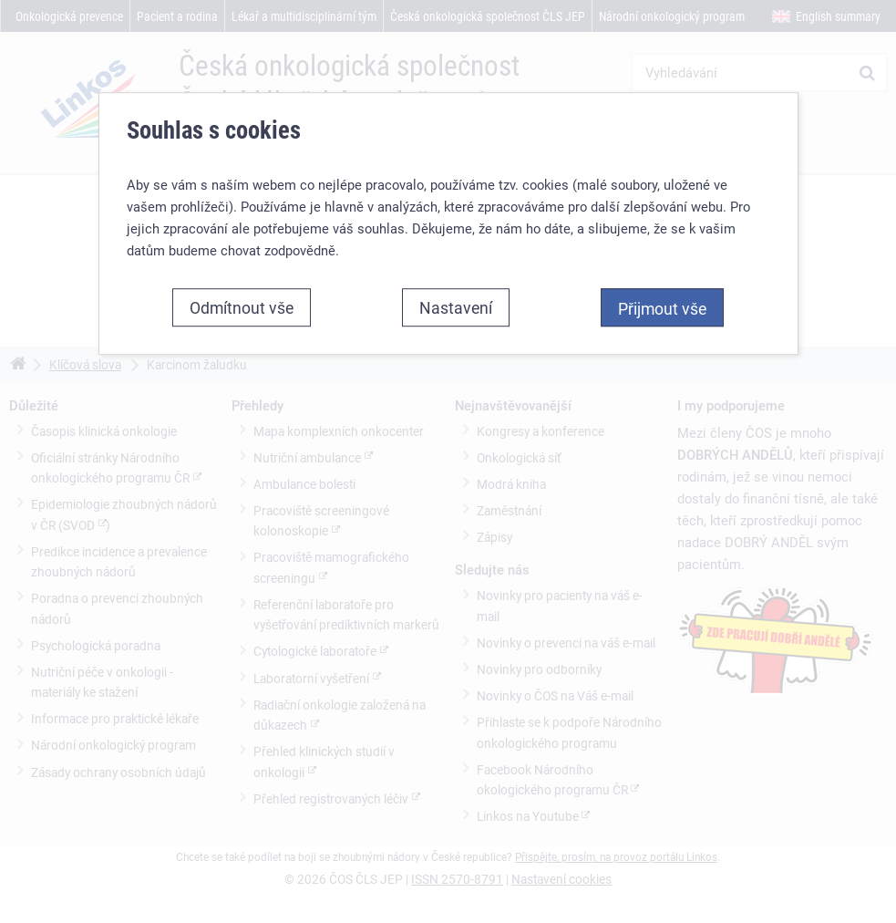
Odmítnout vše (242, 307)
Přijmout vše (662, 308)
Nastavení (455, 307)
